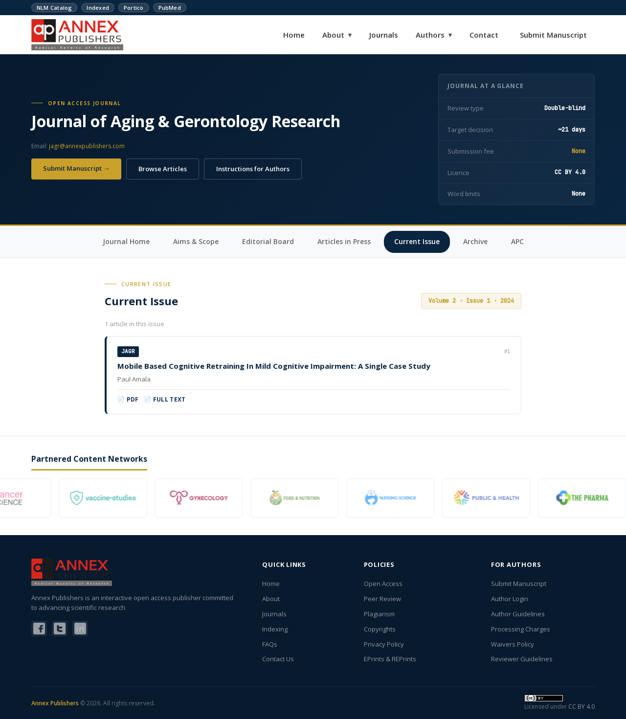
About (337, 35)
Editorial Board (268, 241)
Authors (434, 35)
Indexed (98, 7)
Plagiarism (379, 613)
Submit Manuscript (553, 35)
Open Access (383, 583)
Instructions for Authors (253, 168)
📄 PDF (128, 399)
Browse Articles (162, 168)
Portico (134, 7)
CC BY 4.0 (581, 706)
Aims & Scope (196, 241)
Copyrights (380, 629)
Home (294, 35)
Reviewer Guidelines (522, 658)
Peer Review (382, 598)
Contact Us (278, 658)
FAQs (269, 644)
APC (517, 241)
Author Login (509, 598)
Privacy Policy (384, 644)
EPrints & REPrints (390, 658)
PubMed (169, 7)
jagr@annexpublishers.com (87, 146)
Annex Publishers (55, 703)
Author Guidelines (518, 613)
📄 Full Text (165, 399)
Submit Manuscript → (76, 168)
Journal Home (126, 241)
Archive (475, 241)
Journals (383, 35)
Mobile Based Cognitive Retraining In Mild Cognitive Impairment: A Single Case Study (273, 366)
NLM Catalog (54, 7)
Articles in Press (344, 241)
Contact (484, 35)
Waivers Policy (512, 644)
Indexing (275, 629)
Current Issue (417, 241)
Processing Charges (520, 629)
